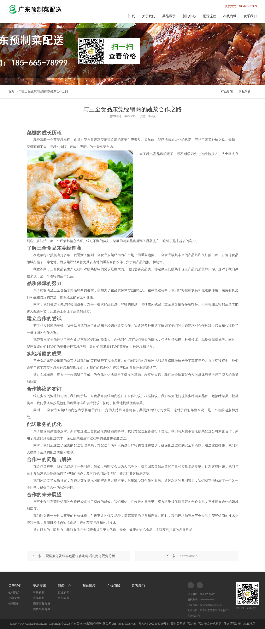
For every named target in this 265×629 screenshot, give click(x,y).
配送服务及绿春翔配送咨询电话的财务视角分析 (80, 556)
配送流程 (209, 16)
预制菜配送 (178, 623)
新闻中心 (189, 16)
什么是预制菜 (232, 623)
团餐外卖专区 (41, 609)
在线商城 (229, 16)
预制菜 (191, 623)
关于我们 (148, 16)
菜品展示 (169, 16)
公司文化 (14, 598)
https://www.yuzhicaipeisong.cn (28, 623)
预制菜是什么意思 (210, 623)
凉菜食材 (39, 598)
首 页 (131, 16)
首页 (11, 91)
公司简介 (14, 592)
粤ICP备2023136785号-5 (154, 623)
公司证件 (14, 603)
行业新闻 (227, 91)
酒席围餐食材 (41, 603)
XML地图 (249, 623)
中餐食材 (39, 592)
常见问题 (245, 91)
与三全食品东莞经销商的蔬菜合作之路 (43, 91)
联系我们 (250, 16)
